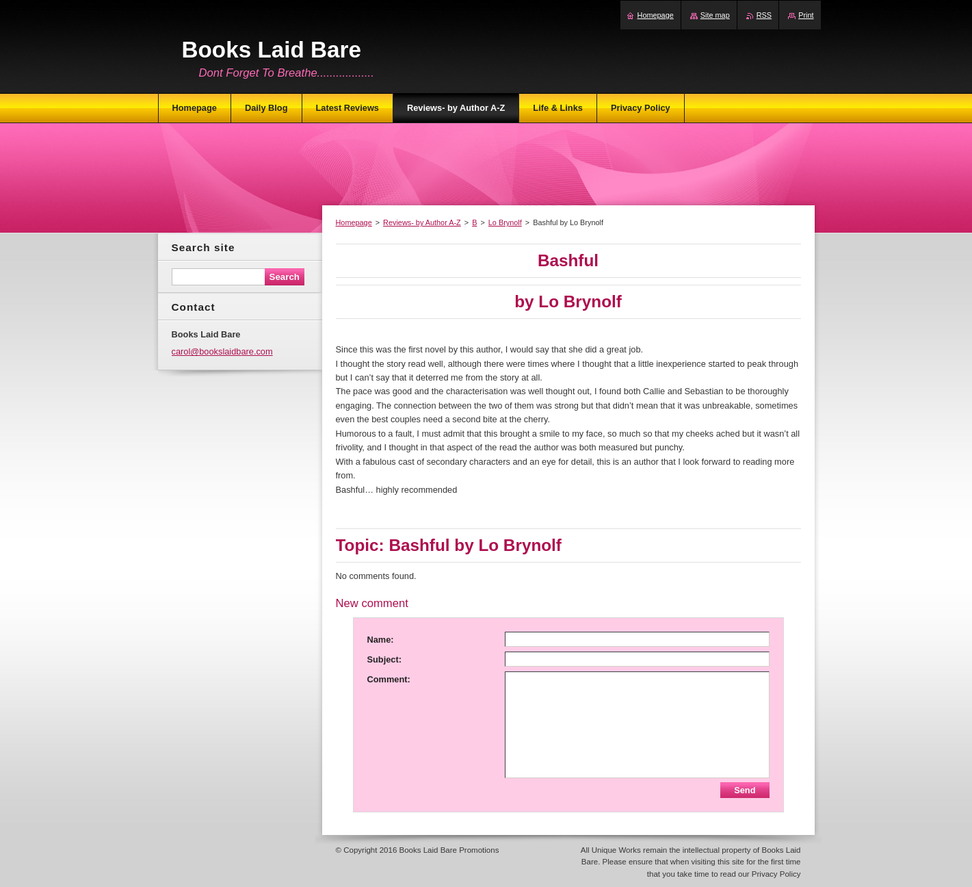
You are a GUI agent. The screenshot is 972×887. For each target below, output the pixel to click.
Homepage (354, 222)
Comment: (388, 679)
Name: (380, 639)
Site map (715, 15)
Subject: (384, 659)
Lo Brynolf (505, 222)
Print (805, 15)
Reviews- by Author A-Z (422, 222)
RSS (764, 15)
